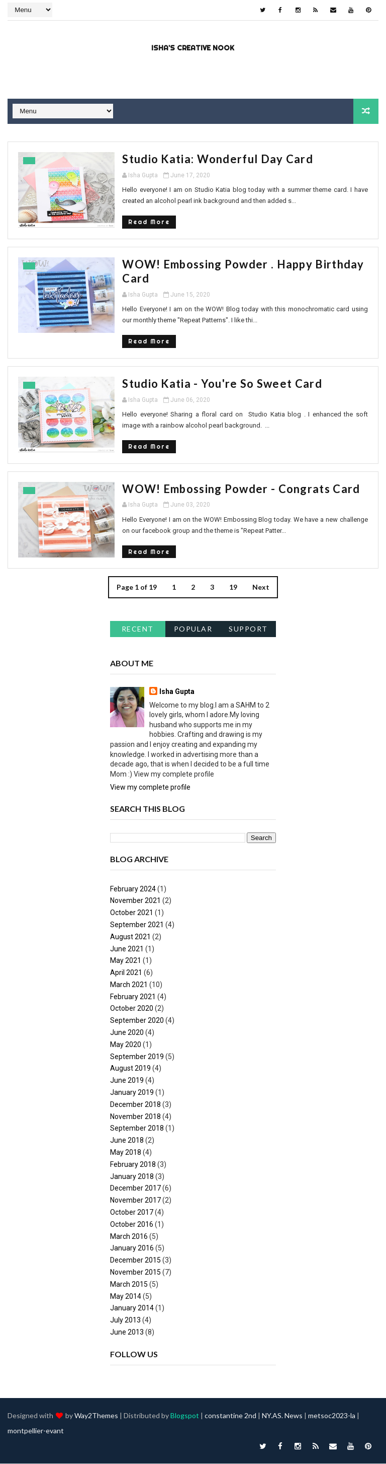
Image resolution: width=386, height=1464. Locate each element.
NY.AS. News (282, 1416)
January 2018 (132, 1176)
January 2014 (132, 1308)
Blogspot (184, 1416)
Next (260, 587)
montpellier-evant (36, 1431)
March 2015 (129, 1284)
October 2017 (131, 1212)
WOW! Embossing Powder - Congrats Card (235, 489)
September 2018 (137, 1129)
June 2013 (127, 1332)
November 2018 (135, 1116)
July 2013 (125, 1320)
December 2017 (135, 1188)
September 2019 (137, 1057)
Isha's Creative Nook (192, 47)
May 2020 (125, 1044)
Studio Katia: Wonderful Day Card (212, 159)
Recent (138, 628)
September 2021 (137, 925)
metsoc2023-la (331, 1416)
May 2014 (125, 1296)
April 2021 (126, 972)
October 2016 (131, 1224)
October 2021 (131, 913)
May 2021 (125, 961)
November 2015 (135, 1272)
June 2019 (127, 1081)
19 (233, 587)
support (248, 628)
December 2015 (135, 1260)
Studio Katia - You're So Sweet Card (216, 383)
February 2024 (133, 889)
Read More (143, 222)
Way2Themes (96, 1416)
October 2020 (131, 1009)
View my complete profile (150, 788)
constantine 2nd (230, 1416)
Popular (193, 628)
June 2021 (127, 949)
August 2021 (130, 937)
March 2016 (129, 1236)
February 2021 (133, 997)
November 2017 (135, 1200)
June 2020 (127, 1032)
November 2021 (135, 901)
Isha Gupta (177, 691)
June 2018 (127, 1140)
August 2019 (130, 1069)
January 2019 (132, 1092)
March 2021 (129, 985)
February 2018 (133, 1164)
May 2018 (125, 1152)
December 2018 (135, 1104)
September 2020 (137, 1021)
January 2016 (132, 1248)
